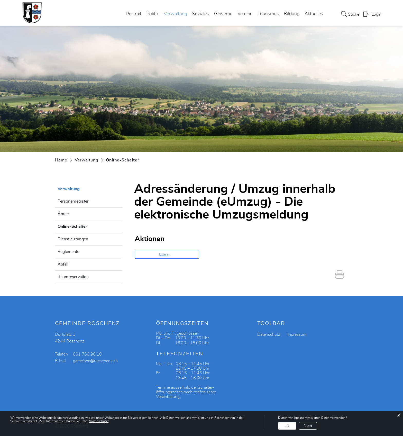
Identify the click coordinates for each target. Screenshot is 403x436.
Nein (308, 426)
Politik (152, 14)
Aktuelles (314, 14)
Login (376, 14)
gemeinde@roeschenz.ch (95, 361)
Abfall (63, 264)
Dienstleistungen (73, 239)
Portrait (133, 14)
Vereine (244, 14)
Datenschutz (268, 334)
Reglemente (68, 252)
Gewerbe (223, 14)
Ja (287, 426)
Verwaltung (175, 14)
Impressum (296, 334)
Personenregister (73, 201)
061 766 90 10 (87, 354)
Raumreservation (73, 277)
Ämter (63, 214)
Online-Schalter (85, 226)
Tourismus (268, 14)
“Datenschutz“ (98, 421)
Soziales (200, 14)
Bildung (291, 14)
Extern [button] (164, 254)
